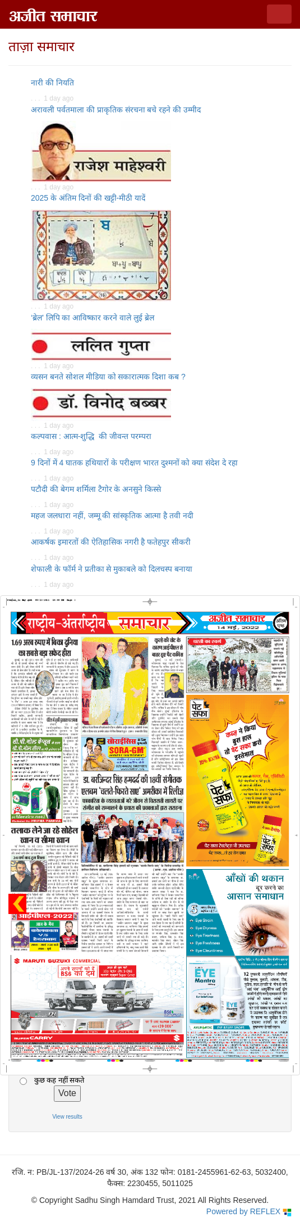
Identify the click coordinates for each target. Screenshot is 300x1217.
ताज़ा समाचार (41, 46)
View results (67, 1117)
